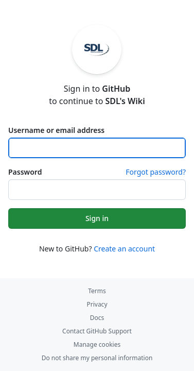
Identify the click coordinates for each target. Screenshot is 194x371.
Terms (97, 290)
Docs (97, 317)
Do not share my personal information (97, 357)
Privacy (96, 304)
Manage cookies (97, 344)
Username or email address (56, 130)
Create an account (124, 249)
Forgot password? (156, 172)
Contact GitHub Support (97, 331)
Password (25, 172)
